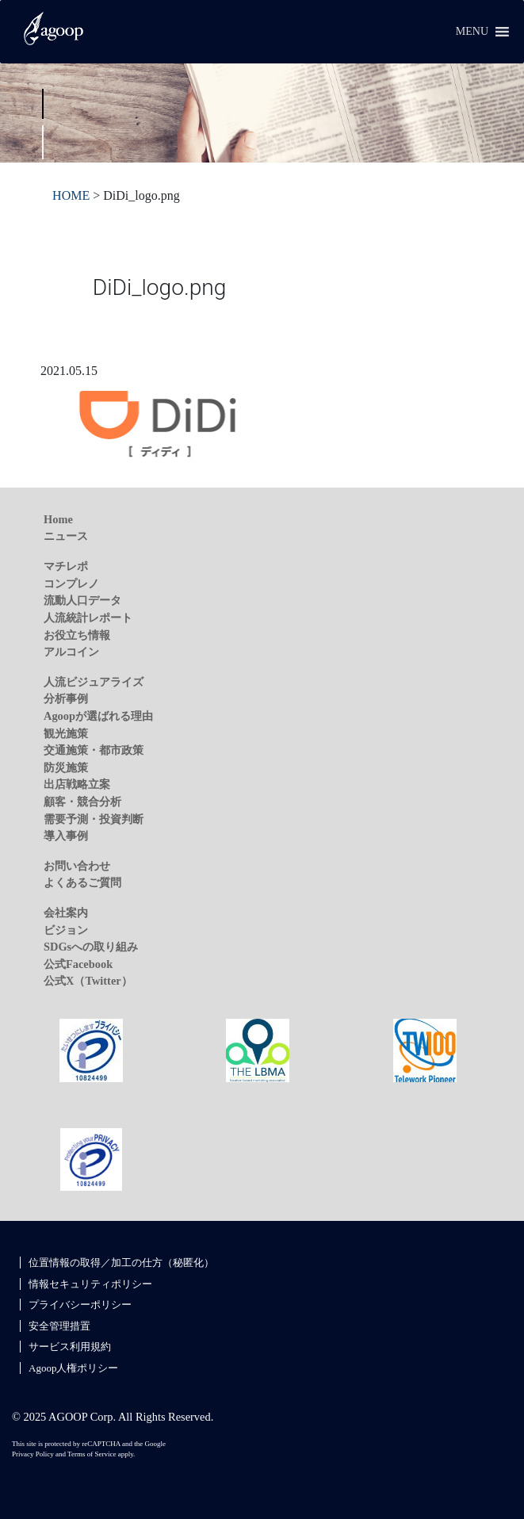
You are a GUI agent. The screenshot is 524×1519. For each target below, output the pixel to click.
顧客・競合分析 (82, 801)
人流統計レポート (88, 617)
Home (58, 519)
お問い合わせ (77, 865)
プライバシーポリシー (80, 1304)
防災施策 (66, 767)
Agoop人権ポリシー (73, 1368)
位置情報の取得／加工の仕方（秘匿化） (121, 1262)
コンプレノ (71, 583)
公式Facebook (78, 964)
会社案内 (66, 912)
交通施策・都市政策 (93, 750)
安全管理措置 (59, 1326)
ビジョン (66, 930)
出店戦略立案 (77, 784)
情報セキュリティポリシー (90, 1284)
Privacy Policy (33, 1454)
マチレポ (66, 566)
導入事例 (66, 835)
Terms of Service (91, 1454)
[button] (472, 31)
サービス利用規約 (70, 1347)
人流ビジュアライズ (93, 681)
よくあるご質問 (82, 882)
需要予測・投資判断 (93, 819)
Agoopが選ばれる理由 (98, 716)
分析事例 (66, 698)
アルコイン (71, 651)
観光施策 (66, 733)
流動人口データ (82, 600)
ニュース (66, 536)
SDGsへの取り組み (91, 946)
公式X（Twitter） (88, 980)
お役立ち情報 (77, 635)
